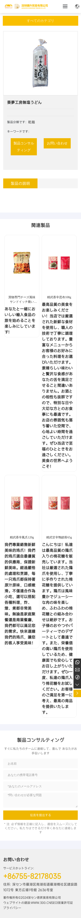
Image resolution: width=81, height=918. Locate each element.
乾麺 (31, 122)
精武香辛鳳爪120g (22, 537)
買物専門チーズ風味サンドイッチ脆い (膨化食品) (21, 302)
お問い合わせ (16, 860)
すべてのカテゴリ (40, 20)
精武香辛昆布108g (59, 297)
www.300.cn (41, 903)
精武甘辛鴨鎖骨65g (59, 537)
